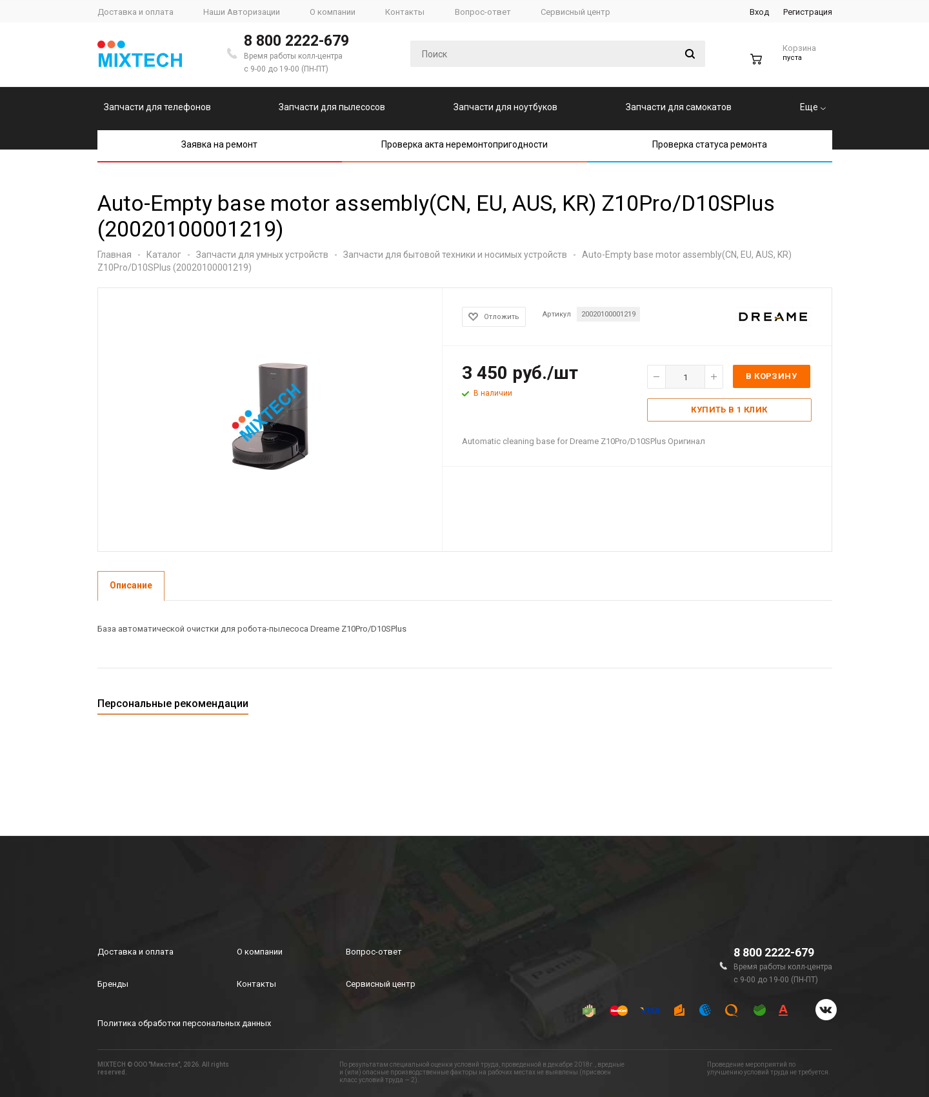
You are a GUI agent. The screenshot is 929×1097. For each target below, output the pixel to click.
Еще (813, 107)
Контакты (256, 984)
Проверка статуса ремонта (709, 144)
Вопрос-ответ (374, 951)
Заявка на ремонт (219, 144)
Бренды (112, 984)
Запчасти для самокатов (679, 107)
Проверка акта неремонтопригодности (464, 144)
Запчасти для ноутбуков (505, 107)
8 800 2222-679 (296, 41)
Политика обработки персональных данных (184, 1023)
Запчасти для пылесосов (332, 107)
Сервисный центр (380, 984)
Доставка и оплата (135, 951)
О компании (260, 951)
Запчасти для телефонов (157, 107)
